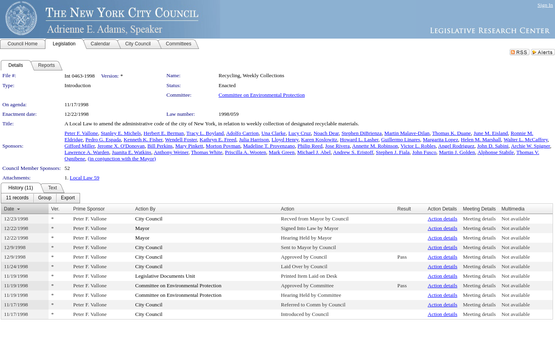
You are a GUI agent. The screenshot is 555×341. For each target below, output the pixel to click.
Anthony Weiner (171, 152)
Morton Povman (223, 146)
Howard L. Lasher (359, 139)
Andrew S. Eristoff (353, 152)
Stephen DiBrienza (362, 133)
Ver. (55, 209)
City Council (149, 219)
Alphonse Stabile (495, 152)
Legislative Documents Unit (165, 276)
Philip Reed (309, 146)
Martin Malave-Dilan (407, 133)
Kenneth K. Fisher (142, 139)
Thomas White (207, 152)
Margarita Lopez (440, 139)
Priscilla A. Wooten (245, 152)
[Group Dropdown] (44, 198)
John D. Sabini (492, 146)
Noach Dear (325, 133)
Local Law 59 (84, 178)
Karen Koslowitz (319, 139)
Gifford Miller (79, 146)
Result (404, 209)
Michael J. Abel (314, 152)
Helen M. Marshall (481, 139)
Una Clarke (273, 133)
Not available (515, 219)
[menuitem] (17, 198)
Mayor (142, 228)
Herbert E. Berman (164, 133)
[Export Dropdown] (68, 198)
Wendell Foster (181, 139)
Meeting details (479, 219)
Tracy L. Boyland (205, 133)
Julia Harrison (254, 139)
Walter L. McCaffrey (526, 139)
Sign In (545, 5)
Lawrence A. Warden (86, 152)
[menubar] (40, 198)
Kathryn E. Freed (217, 139)
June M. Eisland (490, 133)
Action (287, 209)
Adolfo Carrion (242, 133)
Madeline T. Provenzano (269, 146)
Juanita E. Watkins (131, 152)
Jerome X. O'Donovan (121, 146)
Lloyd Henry (285, 139)
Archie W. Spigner (530, 146)
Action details (442, 219)
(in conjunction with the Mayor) (122, 159)
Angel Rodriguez (456, 146)
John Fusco (424, 152)
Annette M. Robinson (375, 146)
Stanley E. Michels (121, 133)
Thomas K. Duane (451, 133)
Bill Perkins (159, 146)
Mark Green (282, 152)
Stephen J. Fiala (393, 152)
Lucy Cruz (299, 133)
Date (9, 209)
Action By (145, 209)
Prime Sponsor (89, 209)
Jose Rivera (337, 146)
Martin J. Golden (457, 152)
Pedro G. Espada (103, 139)
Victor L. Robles (418, 146)
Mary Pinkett (189, 146)
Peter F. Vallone (81, 133)
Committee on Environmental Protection (262, 95)
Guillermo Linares (400, 139)
